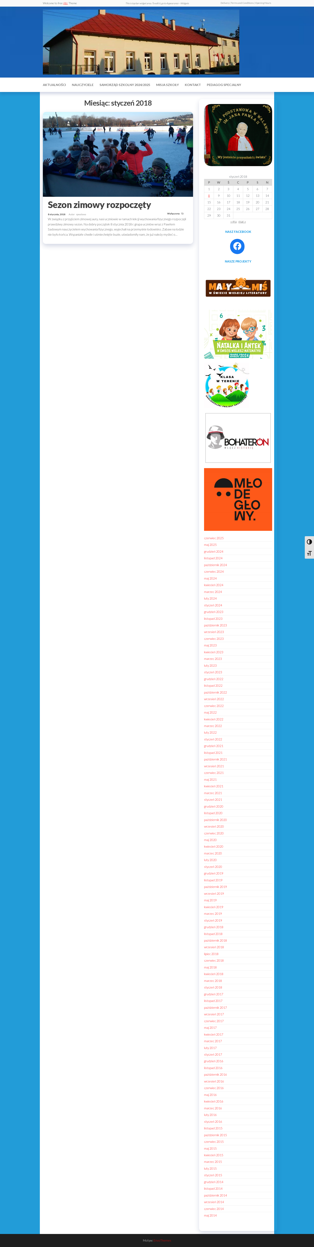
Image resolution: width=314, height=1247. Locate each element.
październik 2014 (215, 1195)
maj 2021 (210, 779)
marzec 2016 (213, 1108)
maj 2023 (210, 645)
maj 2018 (210, 967)
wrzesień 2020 (214, 826)
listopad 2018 (213, 934)
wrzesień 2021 (214, 766)
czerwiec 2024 (214, 571)
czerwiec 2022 (214, 706)
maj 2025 (210, 544)
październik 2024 (215, 565)
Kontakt (193, 85)
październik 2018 (215, 940)
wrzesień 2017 (214, 1014)
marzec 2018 (213, 980)
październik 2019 (215, 887)
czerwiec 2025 (214, 538)
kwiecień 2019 (213, 907)
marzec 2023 (213, 658)
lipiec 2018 (211, 954)
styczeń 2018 (213, 987)
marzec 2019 (213, 913)
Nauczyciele (83, 85)
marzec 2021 (213, 793)
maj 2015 (210, 1148)
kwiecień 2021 (213, 786)
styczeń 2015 (213, 1175)
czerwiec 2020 (214, 833)
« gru (233, 221)
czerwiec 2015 (214, 1141)
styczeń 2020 (213, 866)
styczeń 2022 (213, 739)
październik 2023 (215, 625)
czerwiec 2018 (214, 960)
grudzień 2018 (213, 927)
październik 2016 (215, 1074)
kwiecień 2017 (213, 1034)
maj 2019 (210, 900)
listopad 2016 (213, 1068)
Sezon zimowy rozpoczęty (99, 204)
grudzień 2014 (213, 1182)
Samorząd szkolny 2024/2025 (125, 85)
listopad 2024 (213, 558)
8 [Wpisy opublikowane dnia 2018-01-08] (209, 195)
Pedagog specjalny (224, 85)
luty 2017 (210, 1048)
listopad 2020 (213, 813)
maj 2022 (210, 712)
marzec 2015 (213, 1161)
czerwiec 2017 (214, 1021)
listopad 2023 (213, 618)
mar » (242, 221)
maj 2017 (210, 1027)
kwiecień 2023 (213, 652)
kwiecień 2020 (213, 846)
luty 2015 (210, 1168)
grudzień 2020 (213, 806)
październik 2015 (215, 1135)
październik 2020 (215, 820)
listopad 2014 (213, 1188)
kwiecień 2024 (213, 585)
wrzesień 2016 (214, 1081)
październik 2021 (215, 759)
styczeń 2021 (213, 799)
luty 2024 (210, 598)
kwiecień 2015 (213, 1155)
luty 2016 (210, 1115)
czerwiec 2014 (214, 1209)
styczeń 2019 (213, 920)
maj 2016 (210, 1095)
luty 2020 (210, 860)
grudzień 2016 (213, 1061)
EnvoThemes (162, 1240)
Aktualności (54, 85)
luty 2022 (210, 732)
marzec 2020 (213, 853)
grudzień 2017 (213, 994)
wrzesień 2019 (214, 893)
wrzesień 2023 (214, 632)
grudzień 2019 (213, 873)
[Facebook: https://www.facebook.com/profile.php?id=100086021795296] (237, 246)
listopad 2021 (213, 752)
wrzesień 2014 (214, 1202)
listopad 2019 (213, 880)
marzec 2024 (213, 592)
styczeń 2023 (213, 672)
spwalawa (81, 214)
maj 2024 (210, 578)
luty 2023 (210, 665)
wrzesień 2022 (214, 699)
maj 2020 (210, 840)
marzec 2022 (213, 726)
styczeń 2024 (213, 605)
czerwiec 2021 (214, 772)
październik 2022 (215, 692)
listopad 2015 (213, 1128)
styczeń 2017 (213, 1054)
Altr (65, 3)
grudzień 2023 (213, 612)
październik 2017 (215, 1007)
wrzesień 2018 (214, 947)
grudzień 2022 (213, 679)
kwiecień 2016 (213, 1101)
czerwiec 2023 (214, 638)
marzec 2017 (213, 1041)
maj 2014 (210, 1215)
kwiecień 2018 (213, 974)
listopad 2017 (213, 1001)
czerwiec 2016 (214, 1088)
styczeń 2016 (213, 1121)
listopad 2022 (213, 685)
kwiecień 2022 (213, 719)
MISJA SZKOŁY (167, 85)
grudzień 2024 (213, 551)
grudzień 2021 (213, 746)
